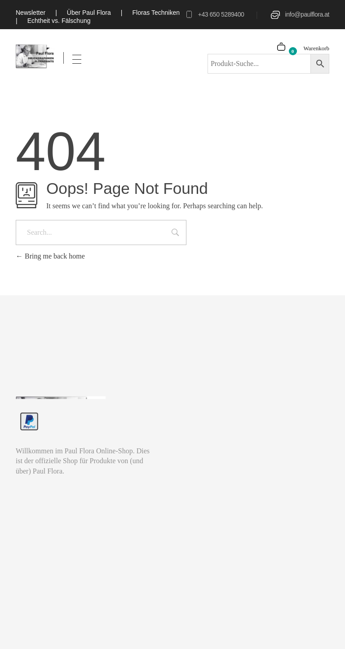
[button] (20, 629)
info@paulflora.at (307, 14)
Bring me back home (50, 256)
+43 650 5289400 (221, 14)
